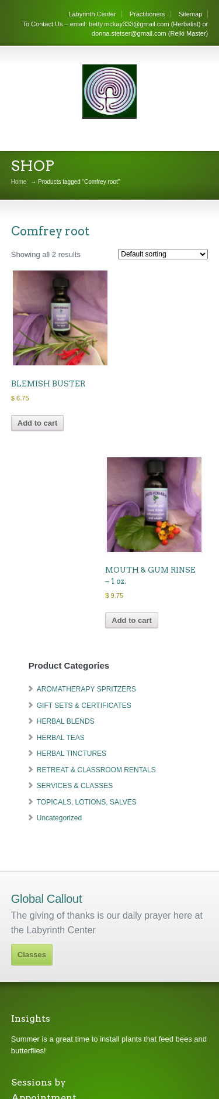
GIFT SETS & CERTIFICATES (84, 705)
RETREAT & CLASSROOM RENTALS (96, 770)
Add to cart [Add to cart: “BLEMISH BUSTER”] (38, 423)
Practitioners (147, 14)
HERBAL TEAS (61, 738)
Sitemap (190, 14)
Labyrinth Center (92, 14)
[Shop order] (163, 254)
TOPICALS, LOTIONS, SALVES (87, 802)
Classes (32, 954)
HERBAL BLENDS (66, 721)
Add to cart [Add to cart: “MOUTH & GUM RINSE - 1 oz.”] (132, 620)
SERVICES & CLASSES (75, 786)
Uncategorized (59, 818)
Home (19, 182)
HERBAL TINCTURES (71, 753)
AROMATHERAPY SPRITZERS (86, 689)
